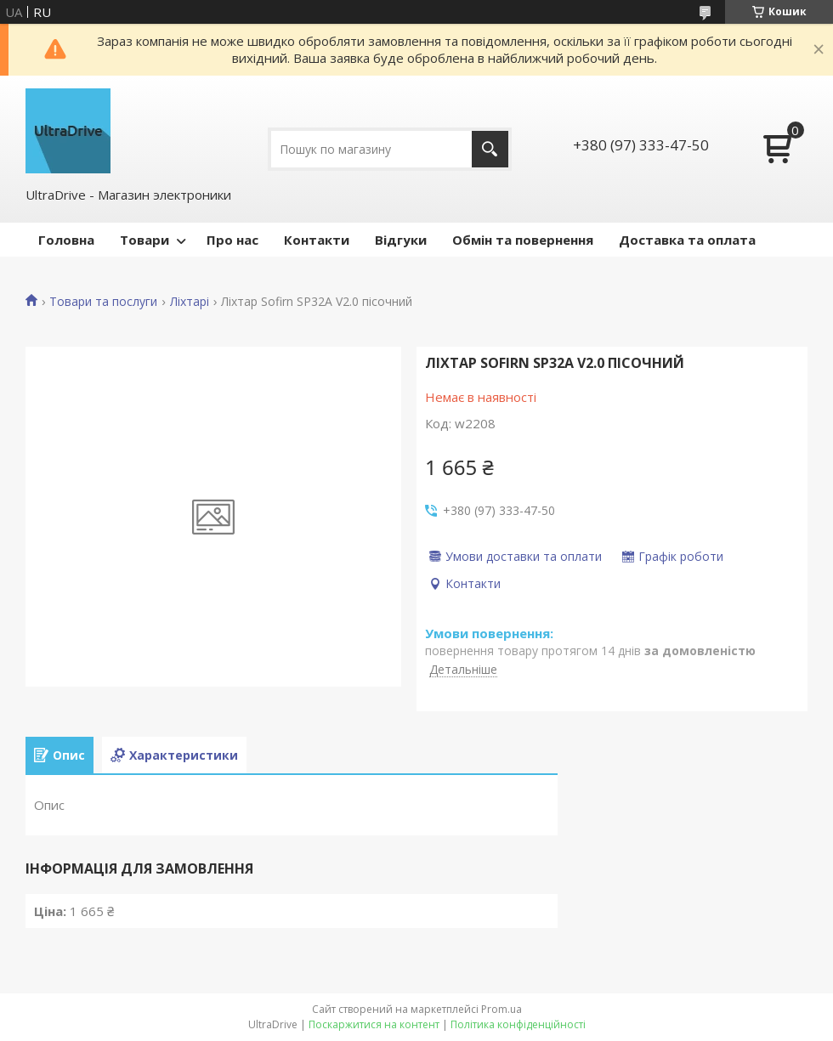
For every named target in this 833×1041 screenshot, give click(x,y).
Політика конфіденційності (518, 1024)
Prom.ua (501, 1009)
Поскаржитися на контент (374, 1024)
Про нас (232, 239)
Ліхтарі (189, 301)
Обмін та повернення (522, 239)
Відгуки (401, 239)
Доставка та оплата (687, 239)
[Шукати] (490, 149)
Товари (144, 239)
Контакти (316, 239)
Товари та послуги (103, 301)
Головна (66, 239)
